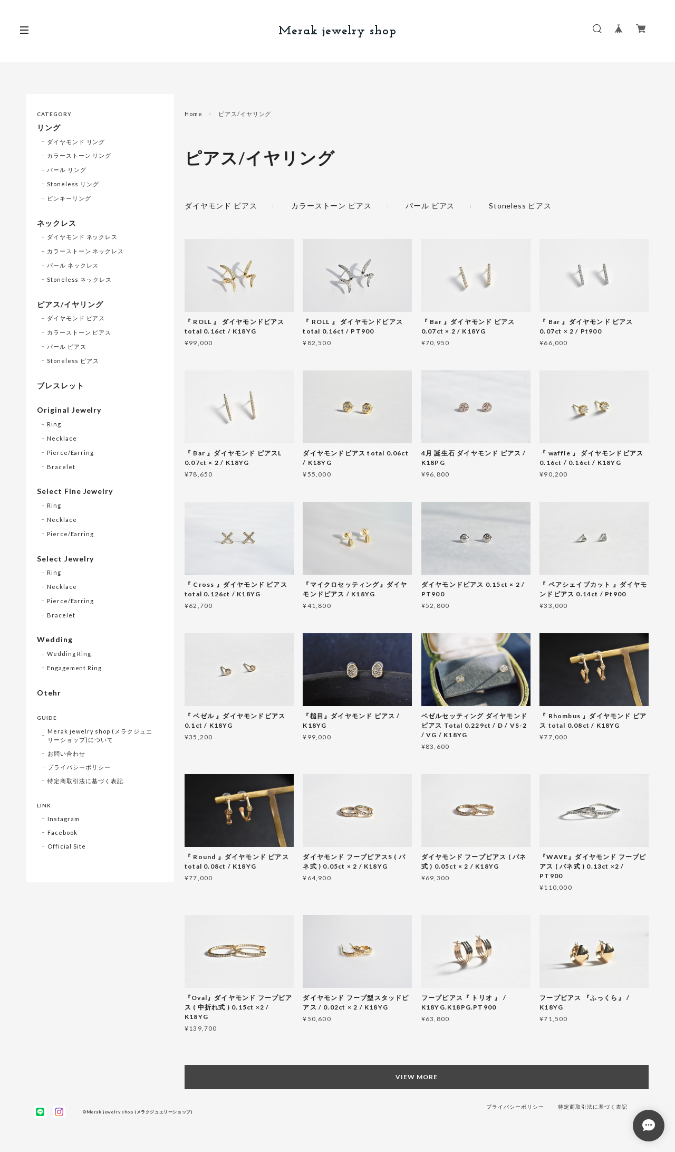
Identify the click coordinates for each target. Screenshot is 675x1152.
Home (193, 113)
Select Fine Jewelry (75, 491)
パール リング (66, 169)
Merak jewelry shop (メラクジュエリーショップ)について (99, 735)
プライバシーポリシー (79, 767)
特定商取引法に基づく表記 (85, 780)
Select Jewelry (65, 559)
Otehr (49, 693)
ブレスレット (60, 386)
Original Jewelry (69, 410)
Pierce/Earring (70, 452)
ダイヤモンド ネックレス (82, 236)
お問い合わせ (66, 753)
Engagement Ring (74, 667)
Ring (54, 424)
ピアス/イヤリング (70, 304)
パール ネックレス (73, 265)
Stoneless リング (73, 183)
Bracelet (61, 466)
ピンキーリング (69, 198)
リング (49, 127)
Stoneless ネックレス (79, 279)
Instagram (63, 818)
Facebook (62, 832)
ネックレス (56, 223)
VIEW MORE (417, 1077)
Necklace (62, 438)
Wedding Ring (69, 653)
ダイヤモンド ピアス (221, 206)
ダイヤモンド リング (76, 141)
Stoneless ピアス (520, 206)
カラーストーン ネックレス (85, 250)
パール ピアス (430, 206)
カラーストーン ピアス (331, 206)
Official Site (66, 846)
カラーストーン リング (79, 155)
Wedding (55, 639)
